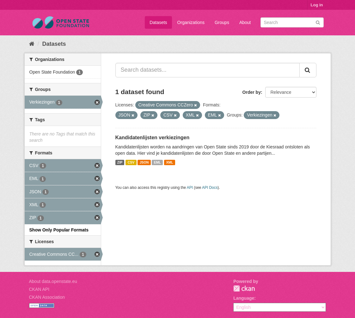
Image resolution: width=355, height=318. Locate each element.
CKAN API (39, 289)
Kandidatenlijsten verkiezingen (152, 137)
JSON (144, 162)
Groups (222, 22)
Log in (317, 5)
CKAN (244, 288)
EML (157, 162)
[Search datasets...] (207, 70)
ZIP (119, 162)
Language (243, 298)
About (245, 22)
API (190, 187)
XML (169, 162)
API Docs (210, 187)
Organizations (191, 22)
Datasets (158, 22)
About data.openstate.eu (53, 281)
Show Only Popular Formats (59, 229)
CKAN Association (47, 297)
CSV (131, 162)
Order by (251, 92)
